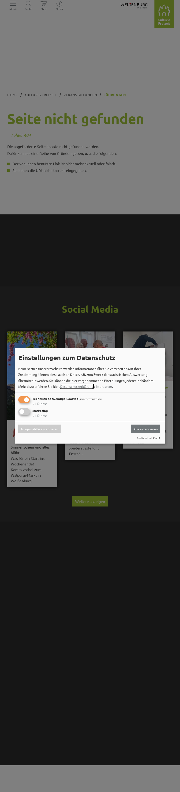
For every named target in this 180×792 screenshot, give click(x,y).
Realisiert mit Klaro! (148, 438)
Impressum (104, 386)
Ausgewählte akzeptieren (40, 428)
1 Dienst (39, 403)
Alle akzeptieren (145, 428)
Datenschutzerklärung (76, 386)
